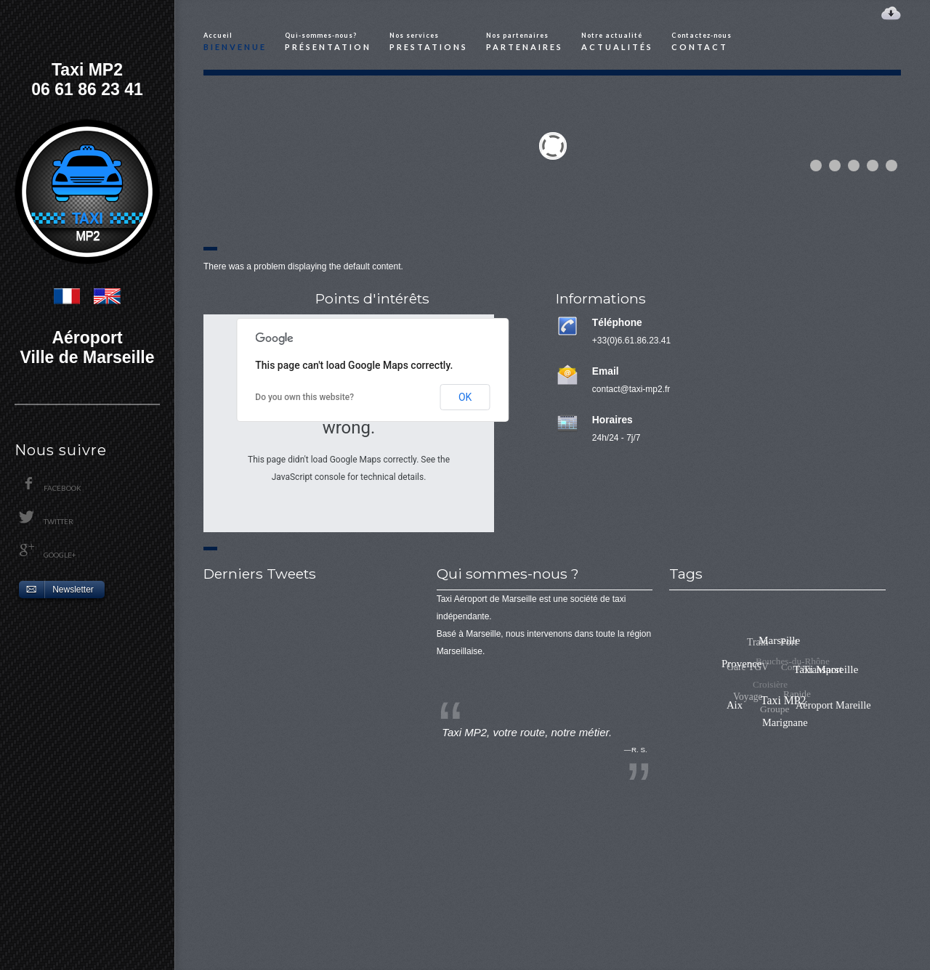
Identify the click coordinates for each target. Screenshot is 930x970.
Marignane (806, 712)
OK (465, 397)
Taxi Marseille (828, 657)
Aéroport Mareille (835, 699)
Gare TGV (742, 666)
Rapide (786, 706)
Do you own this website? (304, 397)
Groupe (771, 722)
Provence (762, 642)
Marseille (789, 637)
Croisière (754, 701)
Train (752, 650)
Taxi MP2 (816, 665)
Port (776, 657)
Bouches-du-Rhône (777, 677)
